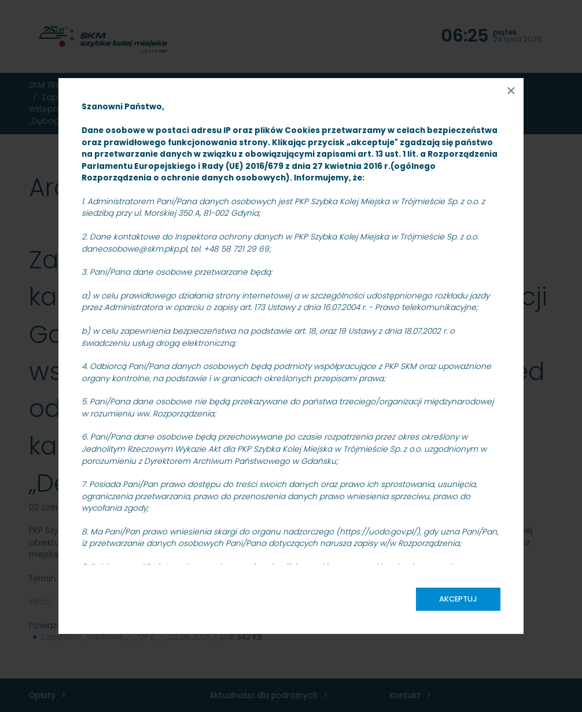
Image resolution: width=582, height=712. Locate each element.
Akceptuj (458, 599)
